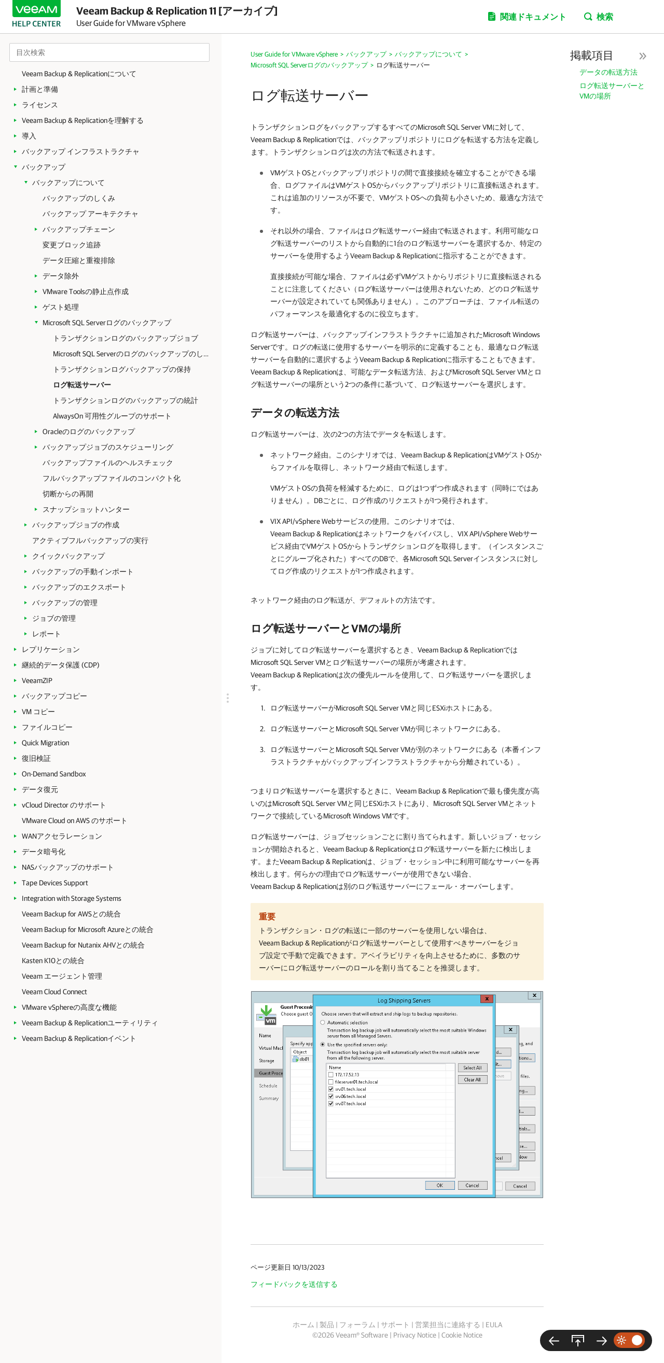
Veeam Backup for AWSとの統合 (71, 914)
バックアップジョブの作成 (75, 525)
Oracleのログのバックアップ (89, 431)
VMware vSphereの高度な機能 (69, 1007)
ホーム (303, 1324)
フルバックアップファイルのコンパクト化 (112, 478)
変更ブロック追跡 (72, 245)
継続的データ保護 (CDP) (61, 665)
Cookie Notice (461, 1335)
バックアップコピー (54, 696)
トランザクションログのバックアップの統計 (125, 400)
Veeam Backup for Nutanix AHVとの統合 (83, 945)
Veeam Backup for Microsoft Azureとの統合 (88, 929)
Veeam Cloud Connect (54, 992)
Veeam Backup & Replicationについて (79, 73)
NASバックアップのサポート (68, 867)
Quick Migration (45, 743)
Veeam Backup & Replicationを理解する (83, 120)
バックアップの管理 (65, 603)
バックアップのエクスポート (79, 587)
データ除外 (61, 276)
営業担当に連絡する (447, 1324)
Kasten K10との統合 (53, 960)
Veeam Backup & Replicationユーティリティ (90, 1023)
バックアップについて (68, 182)
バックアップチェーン (79, 229)
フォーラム (357, 1324)
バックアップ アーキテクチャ (91, 214)
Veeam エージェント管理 (62, 976)
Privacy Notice (414, 1335)
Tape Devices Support (55, 883)
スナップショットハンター (86, 509)
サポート (395, 1324)
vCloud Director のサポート (64, 805)
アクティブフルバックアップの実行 (90, 540)
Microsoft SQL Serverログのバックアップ (107, 322)
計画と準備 (40, 89)
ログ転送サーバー (82, 385)
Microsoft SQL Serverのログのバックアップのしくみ (131, 354)
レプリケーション (51, 649)
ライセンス (40, 105)
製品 (327, 1324)
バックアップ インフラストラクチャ (81, 151)
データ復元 (40, 789)
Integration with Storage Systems (71, 898)
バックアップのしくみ (79, 198)
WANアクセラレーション (62, 836)
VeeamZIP (37, 680)
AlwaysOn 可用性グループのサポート (112, 416)
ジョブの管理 (54, 618)
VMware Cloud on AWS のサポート (75, 820)
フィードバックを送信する (294, 1284)
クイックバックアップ (68, 556)
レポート (46, 634)
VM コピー (38, 711)
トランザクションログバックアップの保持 (122, 369)
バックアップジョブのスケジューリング (108, 447)
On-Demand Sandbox (54, 774)
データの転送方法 (608, 72)
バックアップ (43, 167)
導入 (29, 136)
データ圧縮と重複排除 (79, 260)
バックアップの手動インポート (83, 571)
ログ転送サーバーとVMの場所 (612, 90)
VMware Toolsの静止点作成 (86, 291)
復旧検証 (36, 758)
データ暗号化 (43, 851)
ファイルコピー (47, 727)
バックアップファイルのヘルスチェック (108, 462)
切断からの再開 (68, 494)
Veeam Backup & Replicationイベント (79, 1038)
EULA (494, 1324)
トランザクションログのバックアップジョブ (125, 338)
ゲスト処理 (61, 307)
